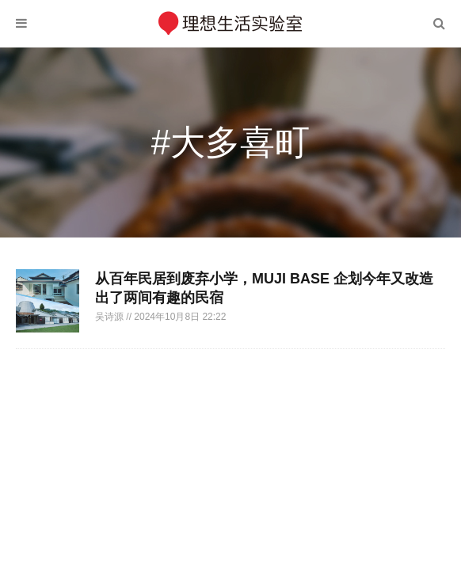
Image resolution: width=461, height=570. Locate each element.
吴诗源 (110, 316)
